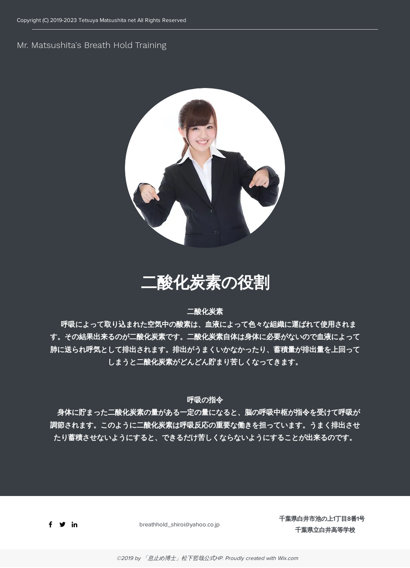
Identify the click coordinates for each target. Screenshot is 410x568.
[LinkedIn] (74, 524)
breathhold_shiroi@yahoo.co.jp (179, 524)
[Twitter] (62, 524)
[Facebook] (50, 524)
